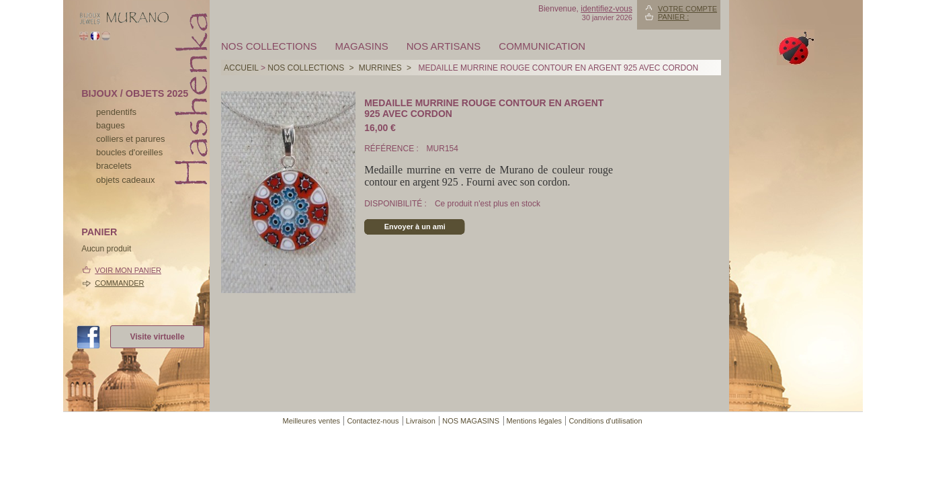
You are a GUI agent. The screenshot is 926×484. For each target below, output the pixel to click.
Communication (542, 46)
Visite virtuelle (157, 336)
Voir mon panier (128, 270)
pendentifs (116, 112)
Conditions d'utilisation (605, 421)
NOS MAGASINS (470, 421)
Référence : (392, 148)
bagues (110, 125)
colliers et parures (130, 139)
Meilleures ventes (311, 421)
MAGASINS (361, 46)
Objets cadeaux (125, 180)
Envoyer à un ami (415, 227)
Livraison (420, 421)
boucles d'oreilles (129, 152)
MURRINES (380, 68)
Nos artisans (444, 46)
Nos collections (269, 46)
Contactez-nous (372, 421)
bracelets (114, 166)
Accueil (241, 68)
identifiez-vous (606, 8)
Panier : (673, 17)
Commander (119, 283)
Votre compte (687, 9)
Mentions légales (534, 421)
